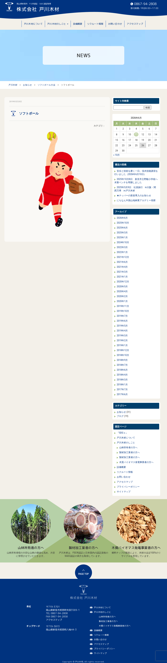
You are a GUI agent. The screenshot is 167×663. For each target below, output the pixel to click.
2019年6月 (122, 320)
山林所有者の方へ (128, 447)
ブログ (120, 416)
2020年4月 (122, 291)
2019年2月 (122, 340)
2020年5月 (122, 286)
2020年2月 (122, 296)
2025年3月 (122, 232)
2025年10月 (123, 222)
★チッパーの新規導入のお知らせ (134, 195)
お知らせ (121, 412)
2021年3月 (122, 271)
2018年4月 (122, 374)
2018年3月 (122, 379)
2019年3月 (122, 335)
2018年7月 (122, 365)
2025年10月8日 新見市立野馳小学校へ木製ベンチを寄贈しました (136, 181)
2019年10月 (123, 311)
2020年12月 (123, 281)
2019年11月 (123, 306)
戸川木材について (126, 437)
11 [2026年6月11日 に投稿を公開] (136, 134)
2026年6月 (122, 218)
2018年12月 (123, 350)
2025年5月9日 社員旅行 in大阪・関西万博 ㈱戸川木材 (135, 189)
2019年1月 (122, 345)
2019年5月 (122, 325)
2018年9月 (122, 360)
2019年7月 (122, 316)
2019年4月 (122, 330)
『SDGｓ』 (122, 432)
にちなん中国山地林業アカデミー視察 (136, 200)
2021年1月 (122, 276)
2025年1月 (122, 237)
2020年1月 (122, 301)
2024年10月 (123, 242)
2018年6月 (122, 370)
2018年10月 (123, 355)
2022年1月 (122, 252)
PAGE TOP (83, 574)
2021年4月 (122, 267)
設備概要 (121, 467)
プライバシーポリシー (128, 486)
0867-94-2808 (145, 4)
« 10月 (116, 155)
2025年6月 (122, 227)
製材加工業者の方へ (129, 452)
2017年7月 (122, 389)
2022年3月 (122, 247)
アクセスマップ (125, 481)
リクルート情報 (125, 472)
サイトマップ (123, 491)
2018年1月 (122, 384)
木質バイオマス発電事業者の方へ (136, 462)
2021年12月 (123, 257)
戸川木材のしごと (126, 442)
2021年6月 (122, 262)
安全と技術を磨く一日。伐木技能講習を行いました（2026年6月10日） (136, 173)
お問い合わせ (123, 477)
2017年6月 (122, 394)
